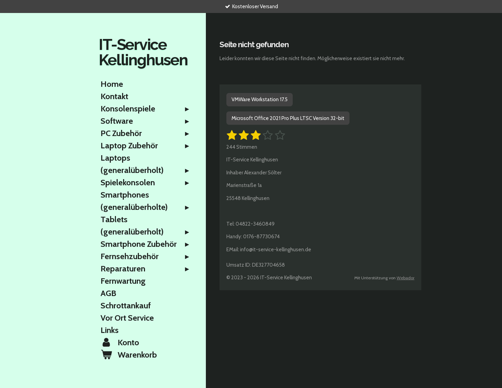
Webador (405, 277)
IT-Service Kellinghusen (143, 52)
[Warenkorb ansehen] (146, 355)
